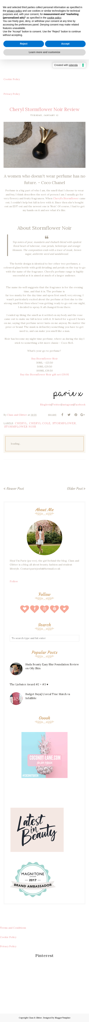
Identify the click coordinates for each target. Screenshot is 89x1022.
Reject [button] (23, 43)
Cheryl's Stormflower (66, 198)
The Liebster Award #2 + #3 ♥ (29, 684)
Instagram (68, 404)
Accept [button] (65, 43)
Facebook (79, 404)
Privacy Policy (12, 93)
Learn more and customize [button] (44, 52)
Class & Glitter (35, 1018)
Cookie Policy (12, 79)
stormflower (64, 423)
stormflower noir (20, 426)
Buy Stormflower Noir (44, 358)
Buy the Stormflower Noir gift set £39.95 (44, 374)
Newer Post (15, 488)
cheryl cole (40, 423)
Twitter (56, 404)
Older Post (75, 488)
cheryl (21, 423)
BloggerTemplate (62, 1018)
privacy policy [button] (14, 10)
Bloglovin (45, 404)
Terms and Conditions (13, 927)
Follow (14, 581)
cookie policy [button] (54, 17)
